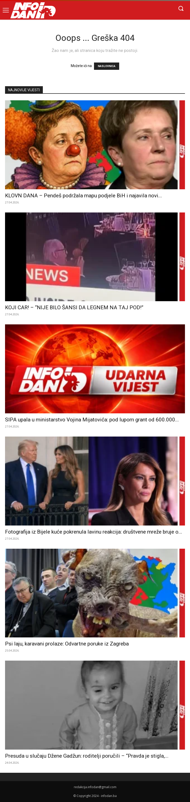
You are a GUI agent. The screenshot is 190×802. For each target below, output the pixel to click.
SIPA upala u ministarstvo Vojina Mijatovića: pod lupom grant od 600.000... (92, 420)
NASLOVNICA (106, 66)
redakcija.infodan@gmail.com (95, 787)
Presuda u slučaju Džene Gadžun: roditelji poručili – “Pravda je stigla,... (87, 756)
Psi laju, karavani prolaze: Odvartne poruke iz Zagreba (67, 644)
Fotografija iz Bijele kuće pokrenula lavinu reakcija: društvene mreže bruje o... (93, 532)
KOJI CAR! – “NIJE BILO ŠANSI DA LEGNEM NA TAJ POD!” (74, 307)
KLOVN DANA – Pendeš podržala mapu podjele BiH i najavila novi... (83, 196)
